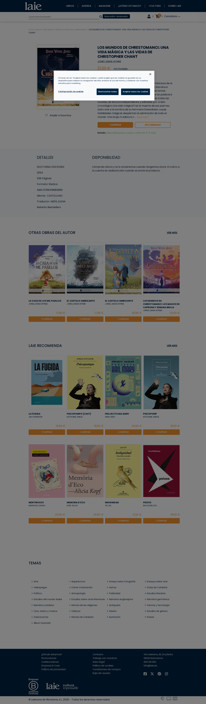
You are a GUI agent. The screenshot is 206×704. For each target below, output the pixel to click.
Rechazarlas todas (107, 91)
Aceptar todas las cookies (135, 91)
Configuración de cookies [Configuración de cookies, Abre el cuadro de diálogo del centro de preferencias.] (71, 91)
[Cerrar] (150, 74)
